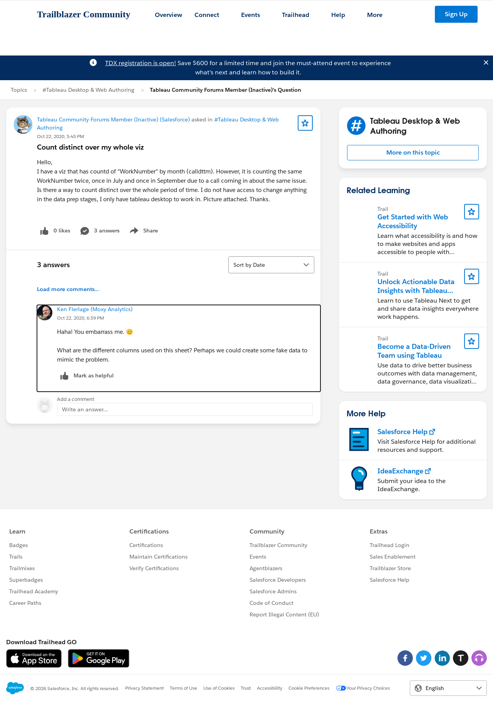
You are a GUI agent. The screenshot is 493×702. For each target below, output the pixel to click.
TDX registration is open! (140, 63)
